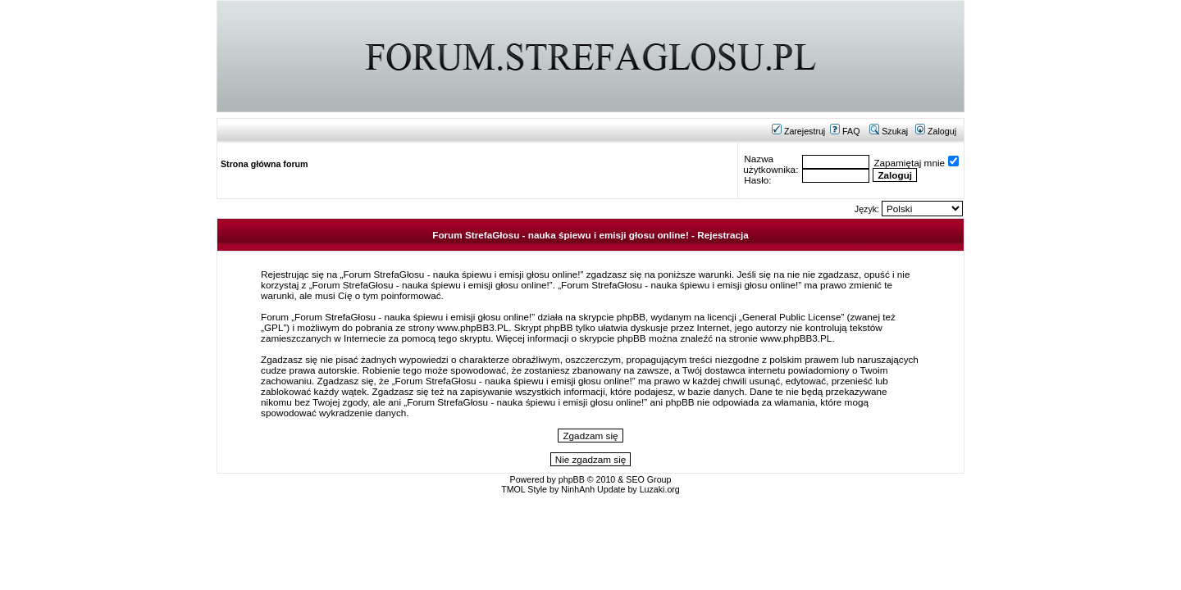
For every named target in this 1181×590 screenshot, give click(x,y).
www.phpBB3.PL (472, 327)
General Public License (791, 316)
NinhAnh (578, 489)
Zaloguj (935, 131)
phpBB (572, 479)
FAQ (845, 131)
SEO (635, 479)
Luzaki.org (660, 489)
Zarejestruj (798, 131)
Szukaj (888, 131)
